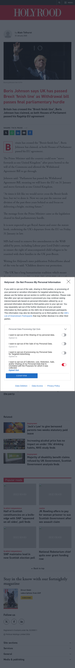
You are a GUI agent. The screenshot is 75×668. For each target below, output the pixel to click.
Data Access (37, 386)
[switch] (64, 335)
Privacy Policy (53, 386)
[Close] (69, 282)
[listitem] (37, 329)
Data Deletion (21, 386)
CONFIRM (21, 376)
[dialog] (37, 334)
